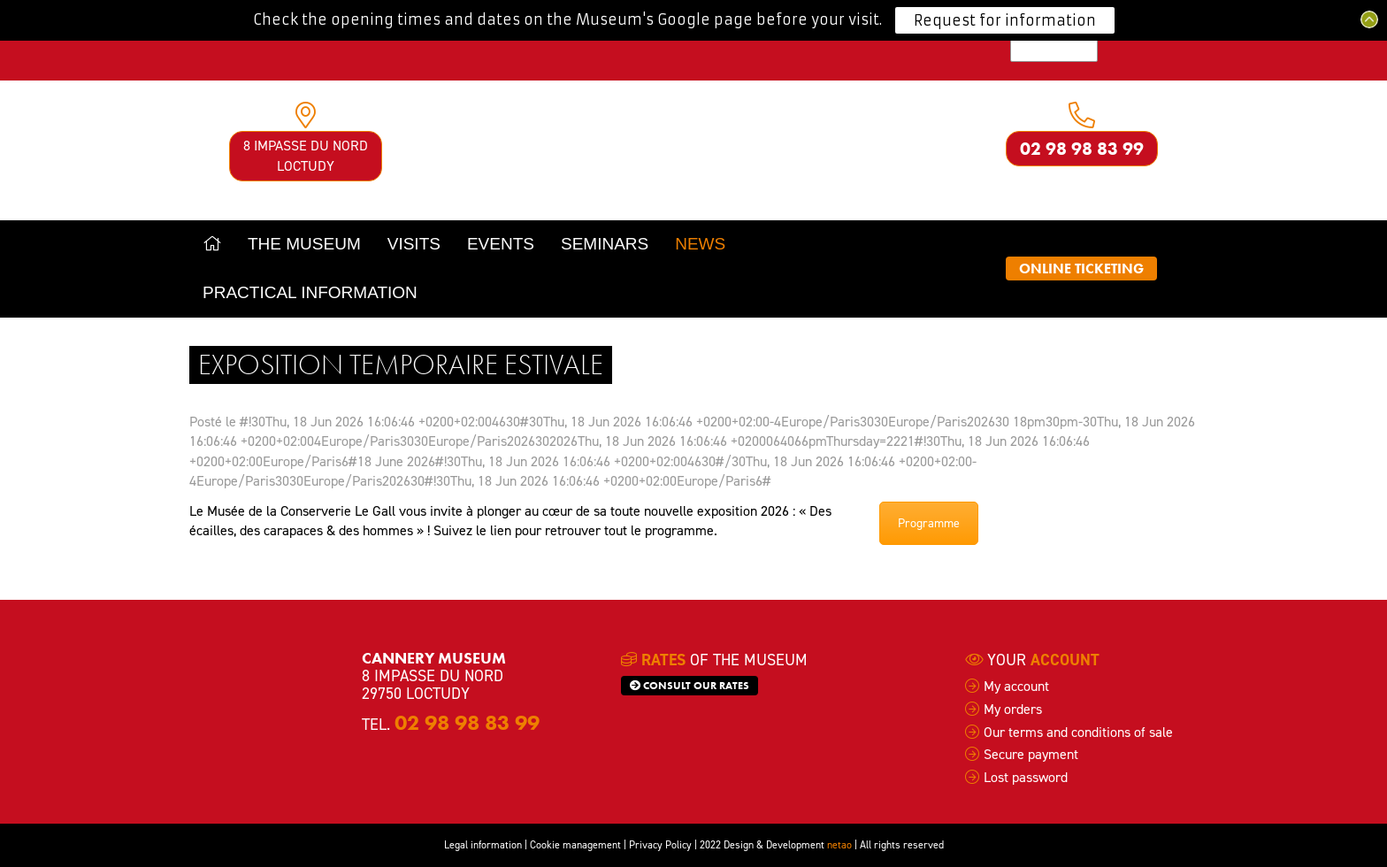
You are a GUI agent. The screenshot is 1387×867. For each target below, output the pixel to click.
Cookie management (575, 845)
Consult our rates (689, 686)
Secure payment (1031, 754)
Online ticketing (1081, 268)
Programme (929, 523)
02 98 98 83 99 (1082, 148)
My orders (1013, 709)
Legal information (483, 845)
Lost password (1026, 777)
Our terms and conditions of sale (1078, 732)
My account (1016, 686)
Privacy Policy (660, 845)
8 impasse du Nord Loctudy (305, 155)
